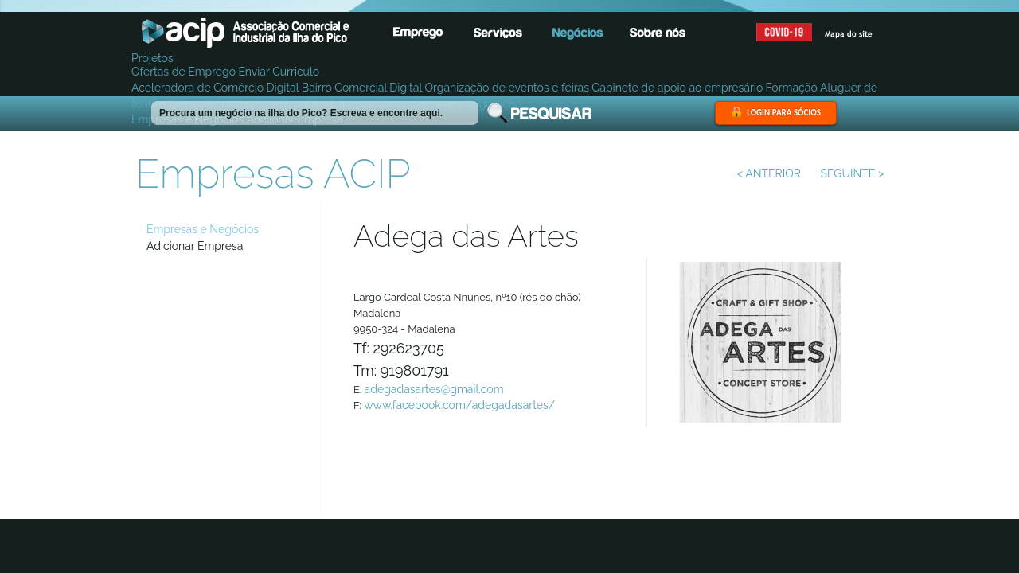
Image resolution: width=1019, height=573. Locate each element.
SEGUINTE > (852, 173)
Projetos (152, 58)
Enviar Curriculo (278, 71)
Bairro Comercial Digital (362, 87)
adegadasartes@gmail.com (434, 389)
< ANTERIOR (769, 173)
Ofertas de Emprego (183, 71)
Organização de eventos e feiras (507, 87)
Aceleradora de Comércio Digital (215, 87)
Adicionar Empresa (194, 246)
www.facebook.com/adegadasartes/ (459, 405)
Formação (792, 87)
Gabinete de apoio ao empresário (677, 87)
